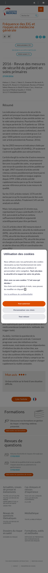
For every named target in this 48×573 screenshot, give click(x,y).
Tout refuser (24, 317)
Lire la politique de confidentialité (18, 294)
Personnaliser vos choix (24, 310)
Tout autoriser (24, 304)
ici (25, 289)
